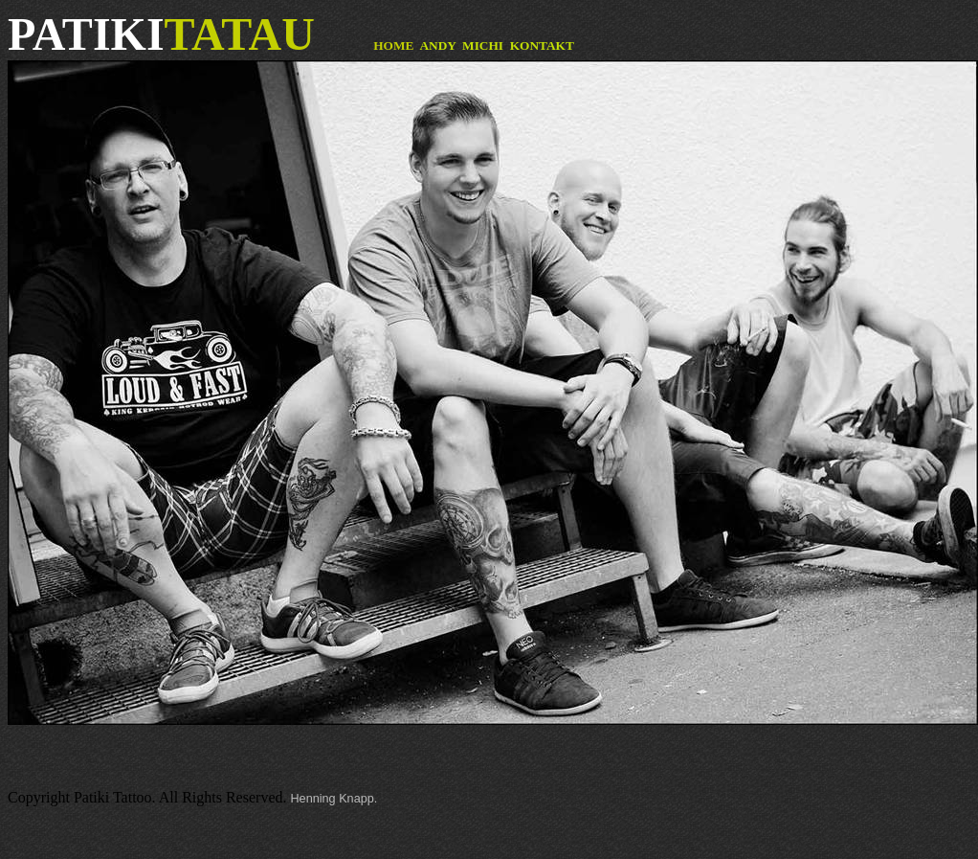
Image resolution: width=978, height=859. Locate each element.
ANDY (437, 45)
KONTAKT (542, 45)
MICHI (482, 45)
